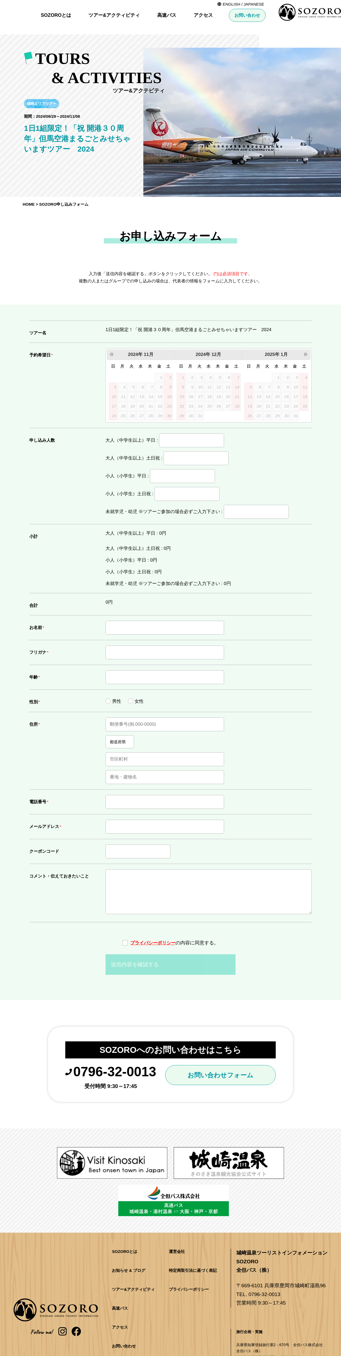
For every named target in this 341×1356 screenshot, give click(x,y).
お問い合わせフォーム (223, 1077)
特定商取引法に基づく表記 (193, 1229)
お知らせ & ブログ (128, 1229)
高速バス (235, 15)
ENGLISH (300, 4)
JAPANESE (322, 4)
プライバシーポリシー (153, 942)
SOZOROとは (124, 15)
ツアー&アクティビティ (183, 15)
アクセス (272, 15)
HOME (29, 204)
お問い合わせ (316, 15)
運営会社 (177, 1210)
